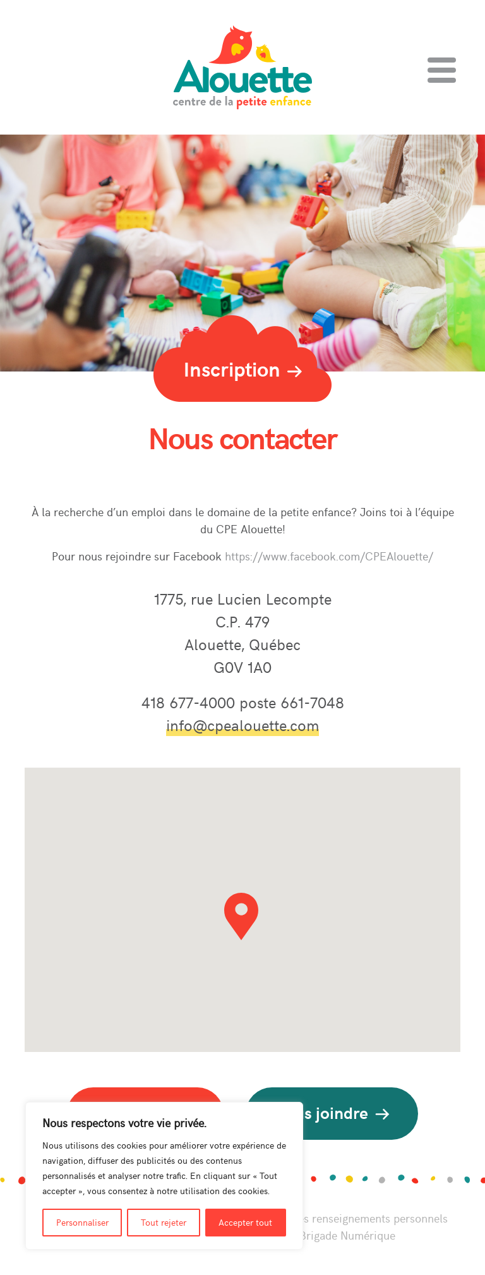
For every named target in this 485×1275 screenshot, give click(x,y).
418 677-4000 (190, 702)
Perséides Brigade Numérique (322, 1235)
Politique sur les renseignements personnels (338, 1218)
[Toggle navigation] (442, 70)
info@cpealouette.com (242, 725)
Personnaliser (82, 1222)
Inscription (243, 368)
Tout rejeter (163, 1222)
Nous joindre (332, 1112)
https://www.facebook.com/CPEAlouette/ (329, 556)
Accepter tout (245, 1222)
